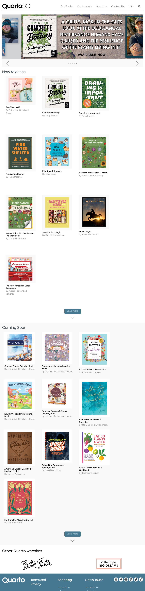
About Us (101, 7)
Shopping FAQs (68, 476)
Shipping (64, 468)
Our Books (66, 7)
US (130, 7)
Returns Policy (67, 472)
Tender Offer (93, 495)
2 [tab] (71, 63)
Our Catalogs (67, 480)
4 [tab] (74, 63)
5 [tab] (76, 63)
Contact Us (117, 7)
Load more (74, 244)
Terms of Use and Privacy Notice (39, 469)
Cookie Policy (40, 476)
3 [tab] (72, 63)
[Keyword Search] (139, 7)
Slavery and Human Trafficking (39, 503)
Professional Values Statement (39, 492)
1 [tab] (69, 63)
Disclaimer (65, 484)
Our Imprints (84, 7)
